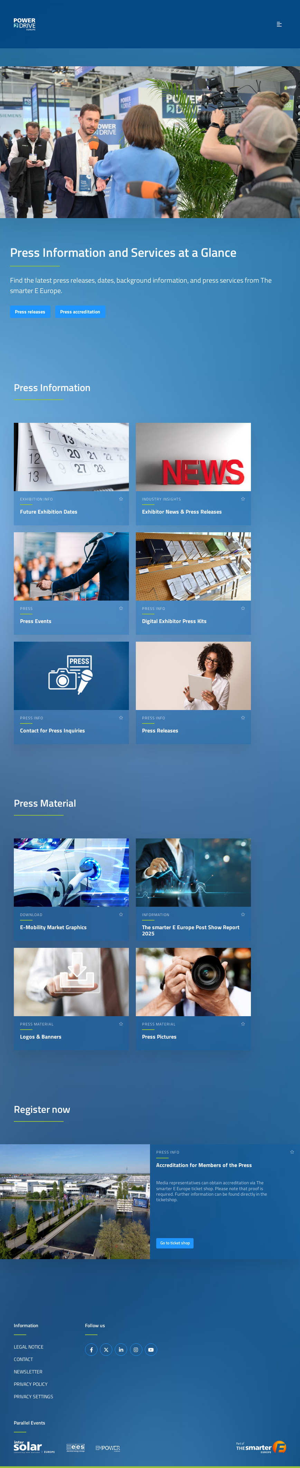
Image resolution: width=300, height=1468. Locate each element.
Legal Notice (29, 1347)
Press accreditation (80, 311)
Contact (23, 1359)
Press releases (30, 311)
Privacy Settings (33, 1396)
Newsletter (28, 1371)
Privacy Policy (31, 1384)
